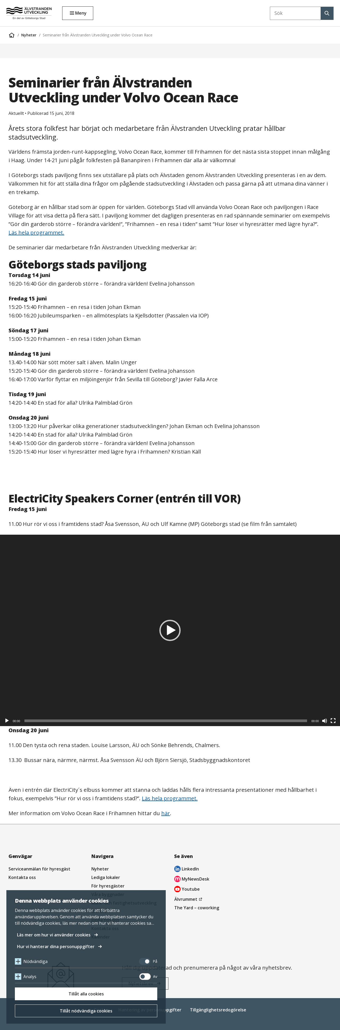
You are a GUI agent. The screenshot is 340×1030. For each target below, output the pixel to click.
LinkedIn (186, 869)
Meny (81, 13)
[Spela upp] (7, 720)
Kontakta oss (22, 877)
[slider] (165, 720)
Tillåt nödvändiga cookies (86, 1011)
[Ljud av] (324, 720)
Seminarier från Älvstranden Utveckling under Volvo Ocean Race (97, 34)
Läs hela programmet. (36, 232)
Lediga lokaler (105, 877)
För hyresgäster (108, 886)
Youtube (187, 889)
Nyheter (28, 34)
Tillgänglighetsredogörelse (218, 1010)
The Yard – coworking (196, 908)
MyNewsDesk (191, 879)
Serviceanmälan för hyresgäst (39, 869)
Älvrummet (189, 899)
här (165, 813)
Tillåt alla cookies (86, 994)
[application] (170, 630)
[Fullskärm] (333, 720)
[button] (170, 630)
